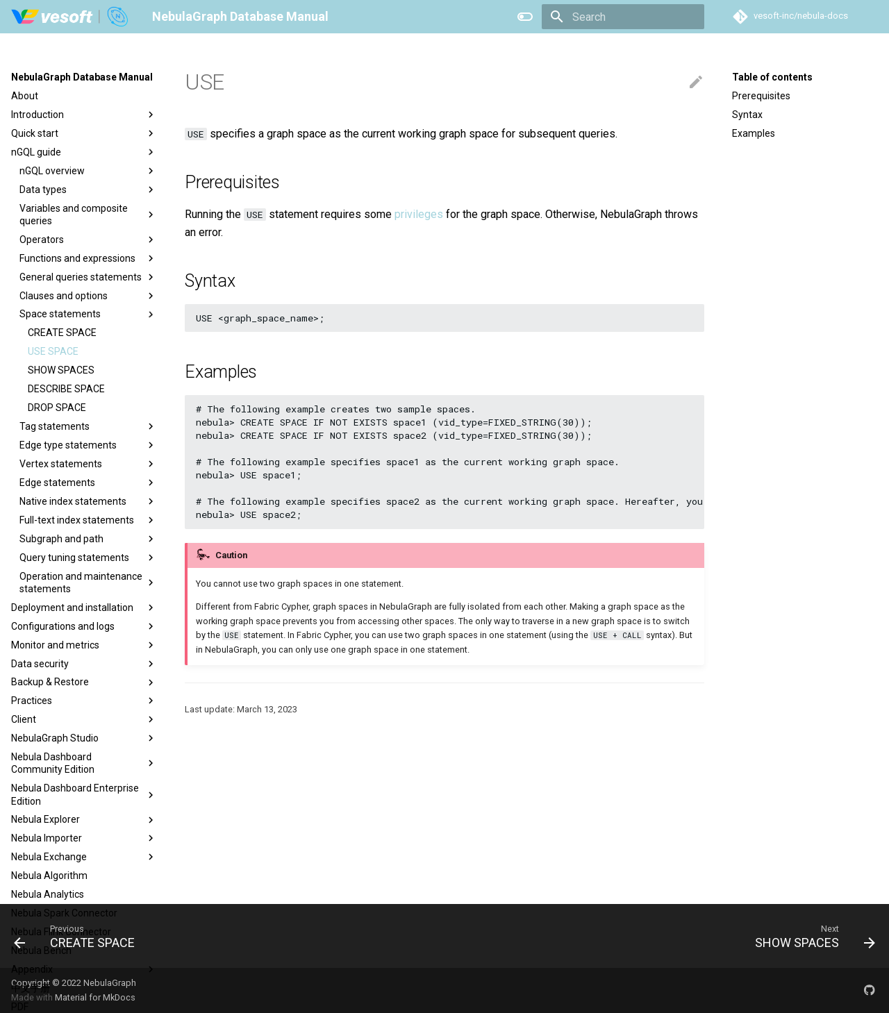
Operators (88, 239)
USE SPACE (53, 351)
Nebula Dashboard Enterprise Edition (84, 794)
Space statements (88, 314)
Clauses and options (88, 296)
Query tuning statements (88, 557)
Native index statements (88, 501)
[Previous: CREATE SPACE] (79, 936)
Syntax (747, 114)
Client (84, 719)
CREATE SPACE (62, 332)
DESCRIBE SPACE (66, 388)
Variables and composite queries (88, 214)
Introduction (84, 114)
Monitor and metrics (84, 645)
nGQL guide (84, 152)
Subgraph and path (88, 539)
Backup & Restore (84, 682)
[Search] (623, 16)
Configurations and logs (84, 626)
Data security (84, 664)
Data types (88, 189)
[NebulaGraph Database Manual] (70, 17)
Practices (84, 700)
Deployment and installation (84, 607)
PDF (19, 1006)
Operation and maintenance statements (88, 582)
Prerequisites (761, 95)
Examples (753, 133)
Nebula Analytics (47, 894)
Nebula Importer (84, 838)
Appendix (84, 969)
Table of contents (772, 77)
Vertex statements (88, 464)
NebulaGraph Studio (84, 738)
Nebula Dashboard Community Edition (84, 763)
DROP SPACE (57, 407)
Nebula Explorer (84, 820)
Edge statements (88, 482)
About (24, 95)
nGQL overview (88, 171)
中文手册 (30, 988)
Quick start (84, 133)
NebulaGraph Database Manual (82, 77)
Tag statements (88, 426)
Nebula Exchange (84, 857)
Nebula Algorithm (49, 875)
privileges (418, 214)
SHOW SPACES (61, 370)
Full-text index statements (88, 520)
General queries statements (88, 277)
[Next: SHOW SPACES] (810, 936)
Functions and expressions (88, 258)
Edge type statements (88, 445)
